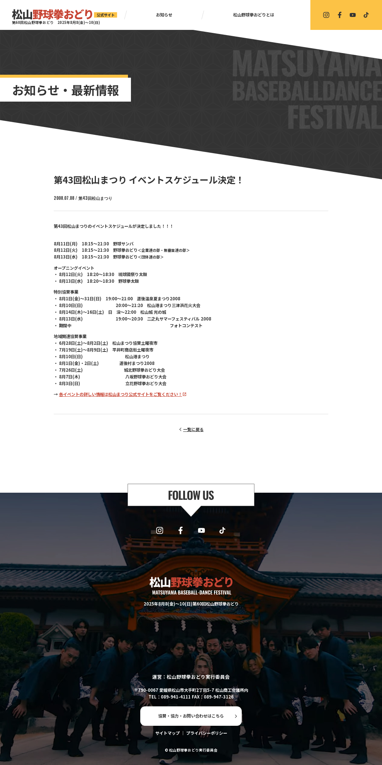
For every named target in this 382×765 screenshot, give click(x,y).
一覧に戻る (193, 429)
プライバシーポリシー (206, 733)
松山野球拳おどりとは (253, 15)
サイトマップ (167, 733)
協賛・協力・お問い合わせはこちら (191, 716)
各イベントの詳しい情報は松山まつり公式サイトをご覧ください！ (120, 394)
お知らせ (164, 15)
